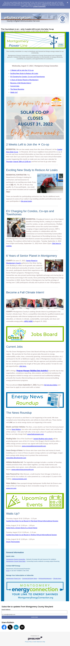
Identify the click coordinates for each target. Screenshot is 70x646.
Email (7, 570)
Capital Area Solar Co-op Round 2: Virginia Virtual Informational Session (31, 535)
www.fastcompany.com (35, 434)
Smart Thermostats (13, 542)
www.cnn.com (11, 488)
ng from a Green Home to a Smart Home (21, 528)
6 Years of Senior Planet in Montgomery (24, 80)
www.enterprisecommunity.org (22, 469)
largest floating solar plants (43, 439)
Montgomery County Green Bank (15, 561)
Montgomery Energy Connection (15, 559)
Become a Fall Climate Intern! (20, 83)
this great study (26, 201)
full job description (50, 385)
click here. (23, 366)
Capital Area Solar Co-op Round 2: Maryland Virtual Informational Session (32, 521)
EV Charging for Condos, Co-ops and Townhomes (27, 77)
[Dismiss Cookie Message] (67, 2)
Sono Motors (16, 429)
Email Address (6, 609)
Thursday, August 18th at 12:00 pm (18, 161)
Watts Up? (14, 92)
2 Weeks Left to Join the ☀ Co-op (22, 70)
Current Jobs (14, 86)
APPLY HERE (28, 321)
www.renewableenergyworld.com (34, 446)
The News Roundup (17, 89)
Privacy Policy (28, 641)
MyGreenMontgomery (45, 578)
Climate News (57, 578)
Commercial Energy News (29, 578)
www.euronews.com (19, 479)
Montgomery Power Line (13, 578)
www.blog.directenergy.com (16, 458)
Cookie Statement (39, 6)
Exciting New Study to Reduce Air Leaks (24, 73)
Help (44, 641)
